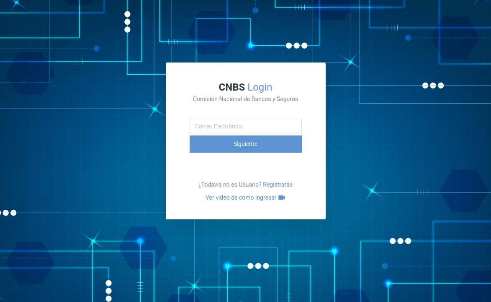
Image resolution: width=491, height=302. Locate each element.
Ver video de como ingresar (245, 197)
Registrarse (278, 184)
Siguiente (245, 144)
